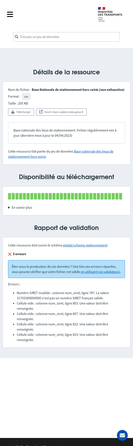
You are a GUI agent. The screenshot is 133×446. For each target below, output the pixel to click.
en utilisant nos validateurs (100, 272)
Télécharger (21, 112)
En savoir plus (22, 207)
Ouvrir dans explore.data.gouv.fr (61, 112)
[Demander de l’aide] (122, 435)
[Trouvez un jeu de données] (66, 37)
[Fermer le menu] (49, 14)
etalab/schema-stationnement (85, 245)
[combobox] (66, 37)
